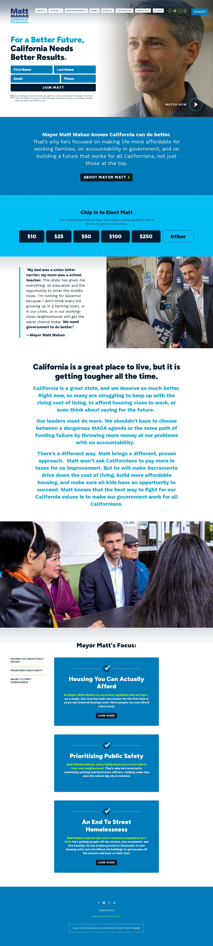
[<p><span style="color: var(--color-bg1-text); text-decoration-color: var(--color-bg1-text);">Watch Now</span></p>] (195, 104)
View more (106, 715)
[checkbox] (12, 96)
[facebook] (170, 10)
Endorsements (76, 10)
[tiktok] (185, 10)
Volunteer (124, 10)
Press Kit (143, 10)
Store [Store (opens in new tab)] (158, 10)
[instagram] (175, 10)
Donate (200, 11)
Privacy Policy (106, 910)
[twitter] (180, 10)
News (94, 10)
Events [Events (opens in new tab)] (108, 10)
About (41, 10)
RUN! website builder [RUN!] (112, 916)
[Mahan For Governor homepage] (19, 15)
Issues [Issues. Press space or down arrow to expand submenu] (56, 10)
